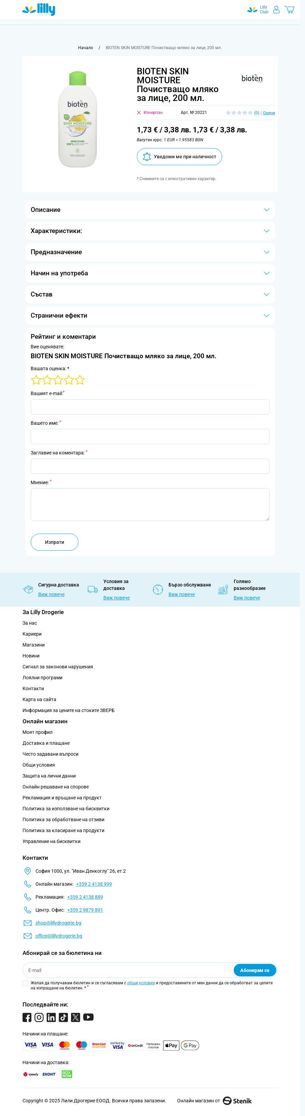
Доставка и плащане (46, 743)
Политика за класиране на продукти (63, 830)
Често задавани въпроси (50, 754)
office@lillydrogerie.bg (58, 936)
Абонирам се (255, 970)
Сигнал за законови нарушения (58, 666)
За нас (30, 623)
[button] (252, 78)
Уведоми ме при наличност (179, 157)
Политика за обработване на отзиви (63, 819)
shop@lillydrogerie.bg (58, 923)
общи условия (141, 983)
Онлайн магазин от (214, 1100)
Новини (31, 655)
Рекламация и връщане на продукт (63, 797)
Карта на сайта (39, 699)
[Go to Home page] (39, 9)
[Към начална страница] (85, 47)
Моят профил (38, 732)
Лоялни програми (42, 677)
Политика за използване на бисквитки (66, 808)
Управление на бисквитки (52, 841)
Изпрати (54, 542)
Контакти (33, 688)
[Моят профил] (276, 9)
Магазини (34, 645)
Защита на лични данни (49, 776)
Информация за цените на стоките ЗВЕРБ (69, 710)
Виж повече (51, 594)
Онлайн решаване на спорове (56, 786)
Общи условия (39, 765)
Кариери (32, 634)
